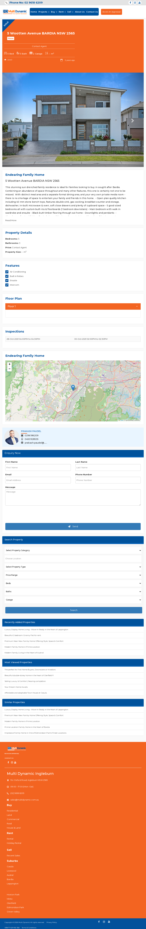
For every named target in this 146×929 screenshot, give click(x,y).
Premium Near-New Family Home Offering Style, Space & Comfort (34, 641)
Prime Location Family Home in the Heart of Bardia (27, 727)
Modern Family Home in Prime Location (22, 647)
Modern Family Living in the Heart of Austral (24, 653)
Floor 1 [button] (12, 306)
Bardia (10, 879)
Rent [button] (62, 12)
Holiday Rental (14, 843)
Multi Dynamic (24, 922)
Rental (10, 839)
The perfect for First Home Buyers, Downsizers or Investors (30, 669)
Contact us (9, 758)
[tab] (73, 306)
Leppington (12, 883)
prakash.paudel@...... (34, 442)
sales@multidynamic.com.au (24, 799)
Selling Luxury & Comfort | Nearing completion (25, 681)
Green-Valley (13, 911)
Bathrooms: (12, 243)
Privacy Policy (52, 922)
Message (10, 487)
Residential (12, 810)
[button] (73, 388)
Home (34, 11)
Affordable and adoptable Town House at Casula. (26, 693)
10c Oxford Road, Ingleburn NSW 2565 (29, 780)
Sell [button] (70, 12)
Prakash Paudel (31, 431)
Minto (10, 899)
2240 (8, 60)
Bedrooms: (11, 239)
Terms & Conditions (29, 928)
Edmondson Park (15, 907)
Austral (10, 875)
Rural (9, 823)
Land (9, 815)
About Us (80, 12)
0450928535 (29, 439)
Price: (8, 247)
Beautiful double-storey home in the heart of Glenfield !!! (29, 675)
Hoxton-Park (13, 894)
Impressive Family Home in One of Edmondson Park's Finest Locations (35, 733)
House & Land (13, 828)
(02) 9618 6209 (17, 793)
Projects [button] (43, 12)
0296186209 (29, 435)
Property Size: (13, 252)
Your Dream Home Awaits (16, 687)
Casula (10, 866)
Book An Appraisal (112, 12)
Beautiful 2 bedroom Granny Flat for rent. (23, 635)
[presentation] (28, 515)
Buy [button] (54, 12)
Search (74, 610)
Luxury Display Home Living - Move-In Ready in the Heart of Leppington (36, 629)
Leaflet (121, 420)
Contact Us (92, 12)
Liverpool (11, 871)
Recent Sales (13, 855)
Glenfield (11, 903)
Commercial (13, 819)
